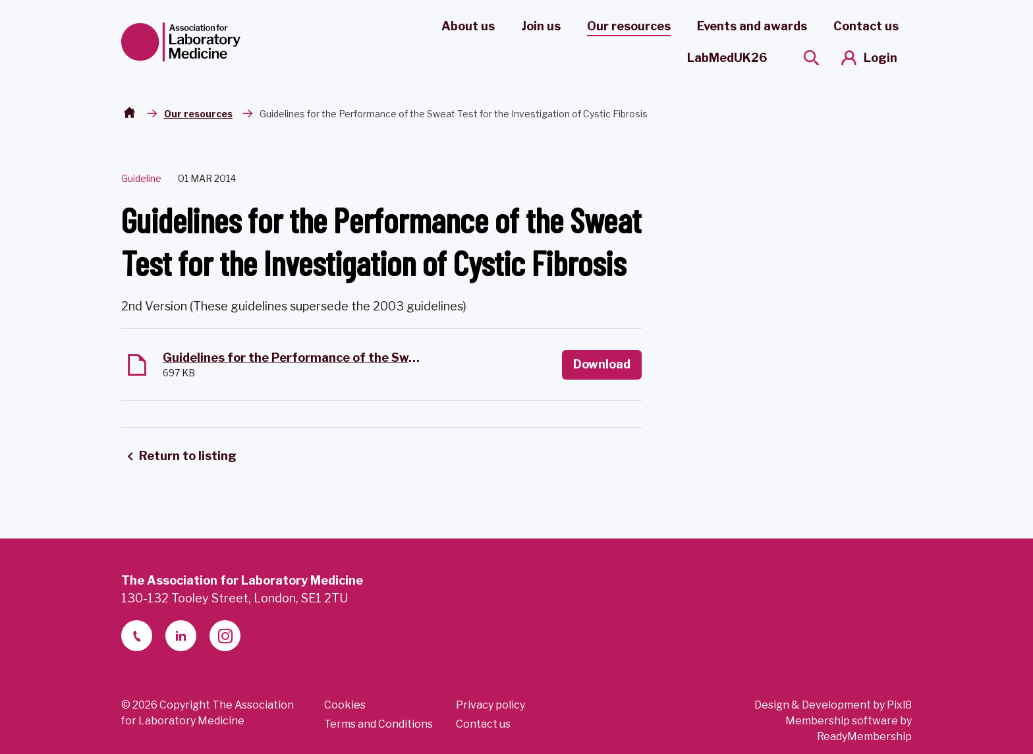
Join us (541, 26)
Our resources (629, 26)
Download (601, 364)
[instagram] (224, 635)
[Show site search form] (811, 57)
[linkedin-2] (180, 635)
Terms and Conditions (378, 724)
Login (880, 58)
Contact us (866, 26)
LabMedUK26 (727, 58)
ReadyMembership (864, 736)
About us (468, 26)
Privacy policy (490, 705)
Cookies (345, 705)
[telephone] (136, 635)
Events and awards (752, 26)
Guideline (141, 178)
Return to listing (188, 456)
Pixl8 (899, 705)
